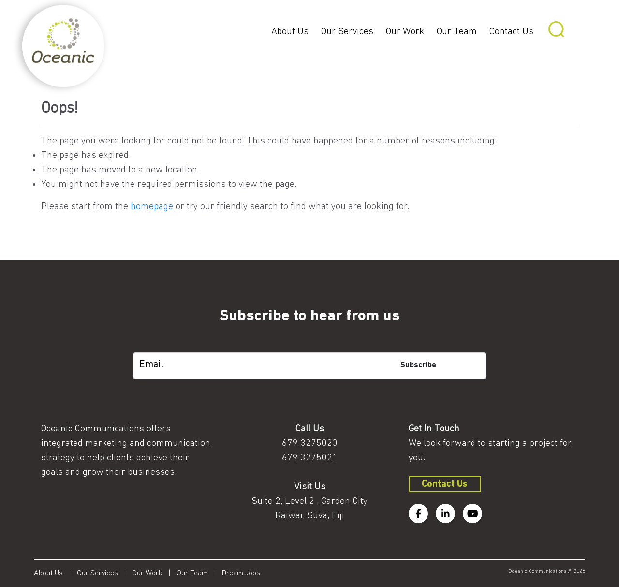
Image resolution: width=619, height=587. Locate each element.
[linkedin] (445, 513)
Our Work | (154, 573)
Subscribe (418, 365)
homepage (152, 207)
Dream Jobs (241, 573)
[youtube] (472, 513)
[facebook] (418, 513)
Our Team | (199, 573)
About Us (290, 32)
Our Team (457, 32)
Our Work (405, 32)
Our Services (347, 32)
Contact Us (511, 32)
